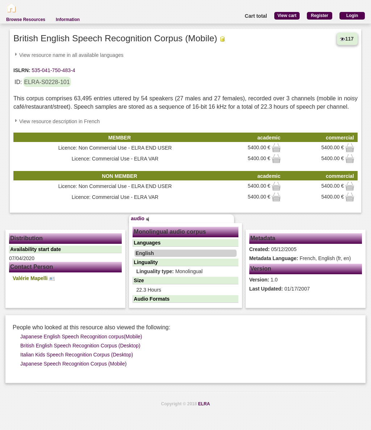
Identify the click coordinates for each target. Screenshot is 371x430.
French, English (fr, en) (300, 258)
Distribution (26, 238)
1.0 (263, 280)
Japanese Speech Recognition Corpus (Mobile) (73, 364)
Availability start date (35, 249)
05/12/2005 (273, 249)
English (145, 253)
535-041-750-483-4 (52, 70)
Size (139, 280)
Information (68, 19)
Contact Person (31, 267)
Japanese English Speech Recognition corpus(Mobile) (81, 336)
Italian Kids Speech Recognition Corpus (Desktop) (76, 355)
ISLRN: (21, 70)
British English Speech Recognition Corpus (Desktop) (80, 345)
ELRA (204, 403)
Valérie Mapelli (34, 278)
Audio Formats (152, 299)
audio (140, 218)
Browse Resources (25, 19)
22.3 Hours (148, 290)
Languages (147, 243)
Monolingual (169, 271)
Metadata (262, 238)
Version (260, 269)
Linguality (146, 262)
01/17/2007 (279, 289)
